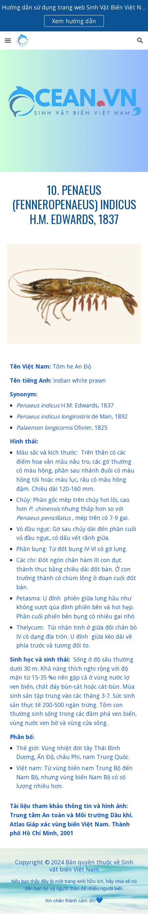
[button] (8, 40)
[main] (74, 204)
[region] (74, 15)
